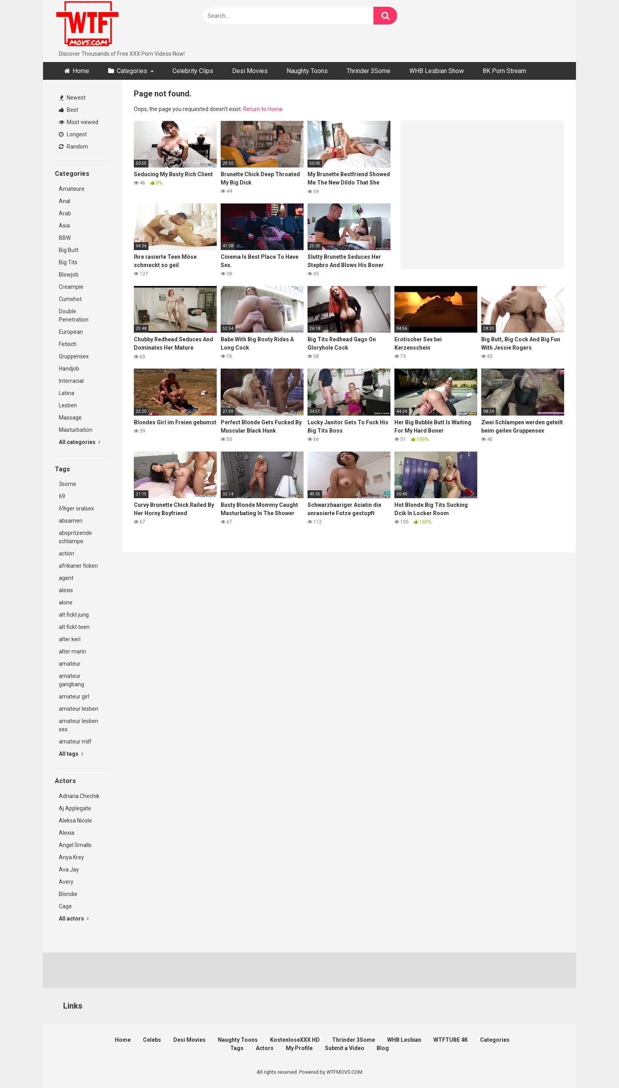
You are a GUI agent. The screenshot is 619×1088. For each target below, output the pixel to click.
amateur (70, 664)
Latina (66, 393)
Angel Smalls (75, 845)
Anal (64, 201)
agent (66, 578)
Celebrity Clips (193, 71)
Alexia (66, 833)
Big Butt (69, 250)
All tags (71, 754)
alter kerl (70, 639)
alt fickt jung (74, 615)
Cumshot (70, 299)
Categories (132, 71)
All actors (74, 918)
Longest (73, 134)
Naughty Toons (307, 71)
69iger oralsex (76, 508)
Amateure (71, 189)
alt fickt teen (74, 627)
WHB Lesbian (404, 1040)
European (71, 332)
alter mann (72, 651)
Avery (66, 882)
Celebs (152, 1040)
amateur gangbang (71, 680)
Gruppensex (74, 356)
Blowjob (69, 274)
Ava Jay (69, 869)
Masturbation (75, 430)
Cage (65, 906)
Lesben (68, 405)
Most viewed (78, 122)
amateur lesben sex (78, 725)
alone (66, 602)
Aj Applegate (75, 808)
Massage (70, 417)
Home (81, 71)
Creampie (71, 287)
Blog (383, 1048)
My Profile (299, 1048)
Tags (237, 1048)
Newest (73, 97)
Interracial (71, 381)
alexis (66, 590)
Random (73, 146)
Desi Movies (250, 71)
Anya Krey (71, 857)
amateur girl (74, 696)
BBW (65, 238)
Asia (64, 225)
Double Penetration (73, 315)
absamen (71, 521)
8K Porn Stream (504, 71)
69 (62, 496)
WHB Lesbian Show (436, 71)
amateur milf (75, 741)
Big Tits (68, 262)
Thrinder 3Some (368, 71)
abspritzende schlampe (75, 537)
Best (68, 110)
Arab (65, 213)
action (66, 553)
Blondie (68, 894)
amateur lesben (78, 709)
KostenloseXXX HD (295, 1040)
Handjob (69, 368)
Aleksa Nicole (75, 820)
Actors (265, 1048)
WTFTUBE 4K (450, 1040)
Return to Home (263, 109)
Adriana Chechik (79, 796)
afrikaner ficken (78, 566)
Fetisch (68, 344)
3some (67, 484)
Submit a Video (344, 1048)
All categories (79, 442)
